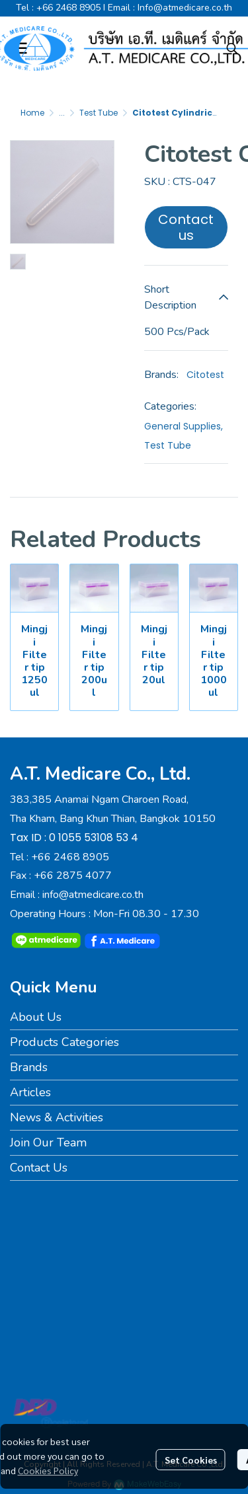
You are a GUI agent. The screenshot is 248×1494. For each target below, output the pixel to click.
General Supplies (183, 426)
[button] (232, 48)
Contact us (186, 227)
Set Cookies (191, 1460)
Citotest (205, 374)
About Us (36, 1017)
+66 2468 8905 (68, 7)
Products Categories (64, 1042)
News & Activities (56, 1117)
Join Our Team (48, 1142)
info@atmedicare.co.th (93, 894)
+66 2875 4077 (73, 875)
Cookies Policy (48, 1470)
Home (32, 112)
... (62, 112)
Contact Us (38, 1168)
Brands (29, 1067)
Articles (30, 1092)
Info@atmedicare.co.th (185, 7)
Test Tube (98, 112)
